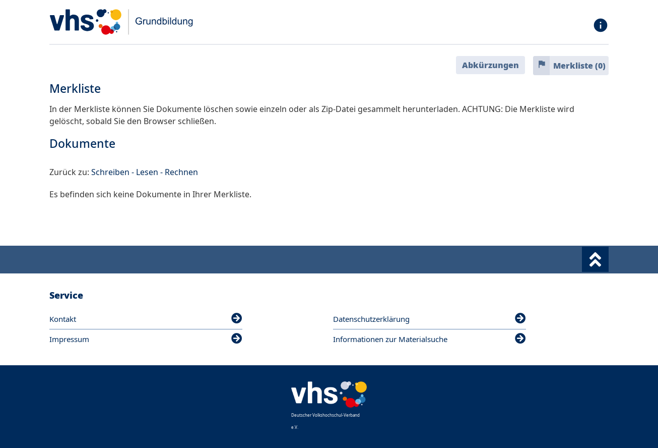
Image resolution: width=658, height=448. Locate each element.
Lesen (147, 172)
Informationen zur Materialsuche (429, 339)
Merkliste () (579, 65)
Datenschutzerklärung (429, 318)
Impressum (145, 339)
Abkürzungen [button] (490, 65)
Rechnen (181, 172)
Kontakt (145, 318)
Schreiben (110, 172)
